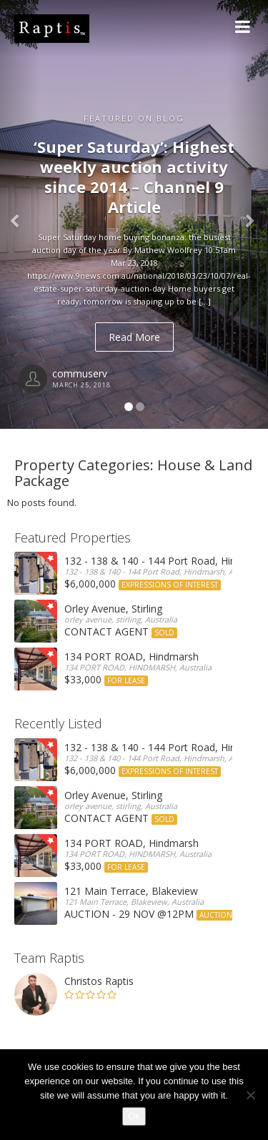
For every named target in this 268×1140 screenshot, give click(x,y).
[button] (20, 214)
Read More (134, 337)
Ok (134, 1116)
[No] (250, 1095)
